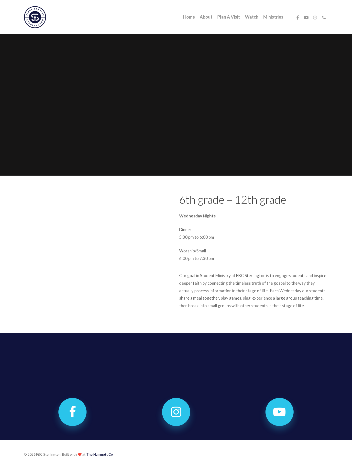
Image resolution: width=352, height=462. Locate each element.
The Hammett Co (99, 454)
